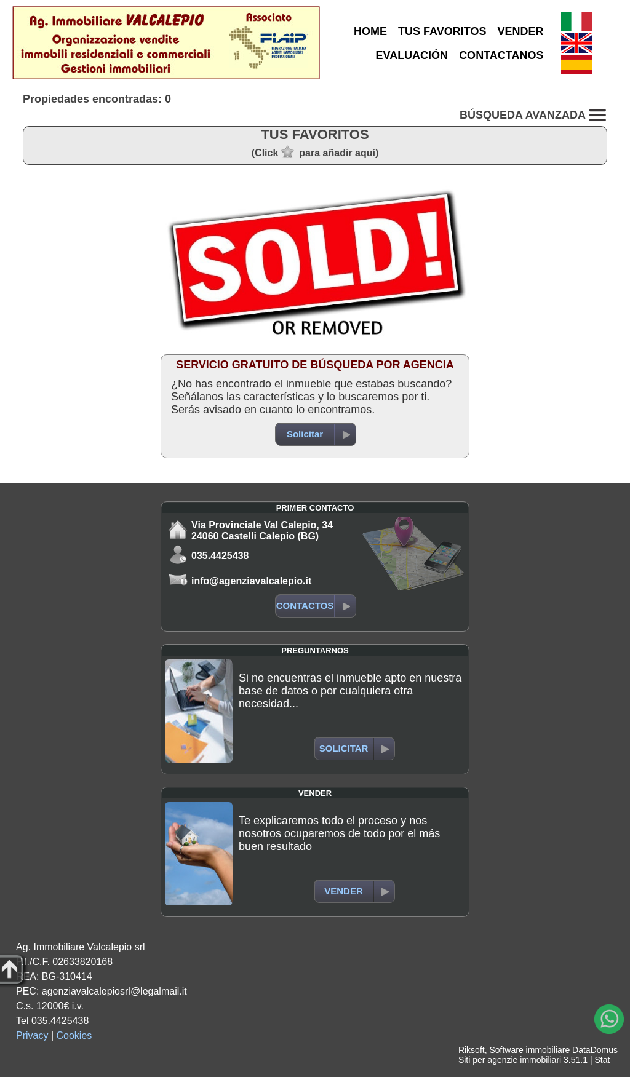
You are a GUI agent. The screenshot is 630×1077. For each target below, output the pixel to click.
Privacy (32, 1035)
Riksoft (471, 1050)
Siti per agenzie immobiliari (509, 1060)
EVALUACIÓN (411, 55)
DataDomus (595, 1050)
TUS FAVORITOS (442, 31)
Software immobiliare (529, 1050)
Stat (602, 1060)
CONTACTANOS (501, 55)
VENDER (520, 31)
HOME (370, 31)
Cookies (74, 1035)
